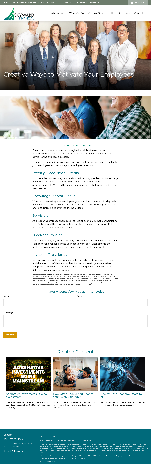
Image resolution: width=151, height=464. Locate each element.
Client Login (137, 2)
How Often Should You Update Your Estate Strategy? (73, 395)
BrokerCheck (87, 440)
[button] (58, 13)
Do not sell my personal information (72, 458)
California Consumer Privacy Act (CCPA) (106, 456)
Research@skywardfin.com (89, 2)
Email (80, 296)
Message (8, 312)
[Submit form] (10, 335)
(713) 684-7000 (65, 2)
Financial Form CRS (49, 436)
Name (6, 296)
